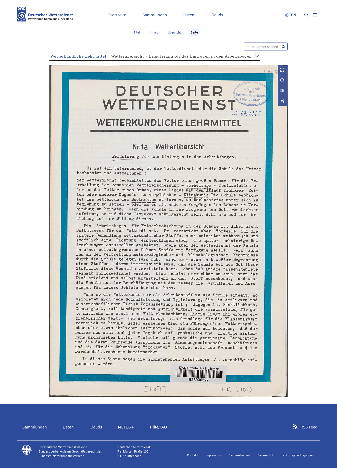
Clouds (217, 15)
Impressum (213, 455)
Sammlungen (154, 15)
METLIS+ (126, 427)
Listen (188, 15)
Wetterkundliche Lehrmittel (78, 56)
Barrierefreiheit (239, 455)
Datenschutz (266, 455)
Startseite (117, 15)
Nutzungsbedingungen (298, 455)
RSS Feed (308, 427)
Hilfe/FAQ (158, 427)
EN (293, 15)
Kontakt (192, 455)
